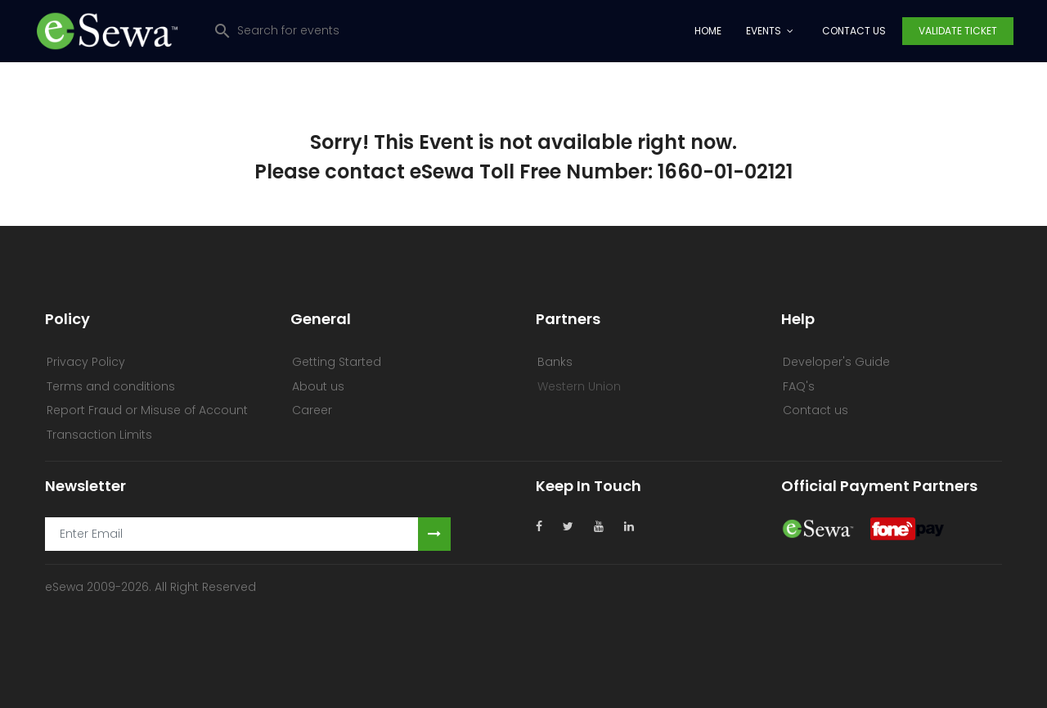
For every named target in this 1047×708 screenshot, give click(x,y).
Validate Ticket (958, 31)
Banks (555, 362)
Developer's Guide (836, 362)
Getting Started (336, 362)
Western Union (579, 386)
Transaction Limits (99, 434)
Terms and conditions (111, 386)
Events (763, 31)
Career (312, 410)
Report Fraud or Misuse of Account (147, 410)
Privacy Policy (86, 362)
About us (318, 386)
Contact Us (854, 31)
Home (707, 31)
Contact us (815, 410)
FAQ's (799, 386)
